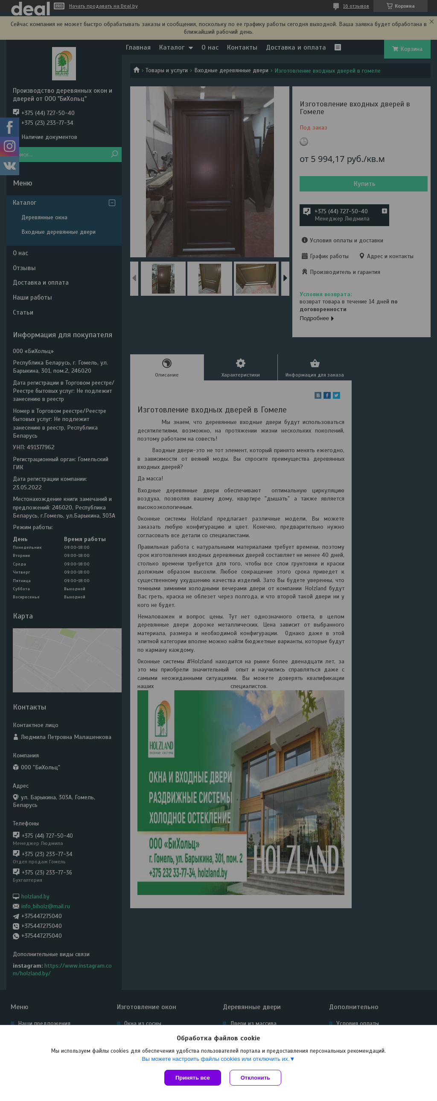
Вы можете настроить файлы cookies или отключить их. (215, 1059)
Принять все (192, 1078)
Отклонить (255, 1078)
